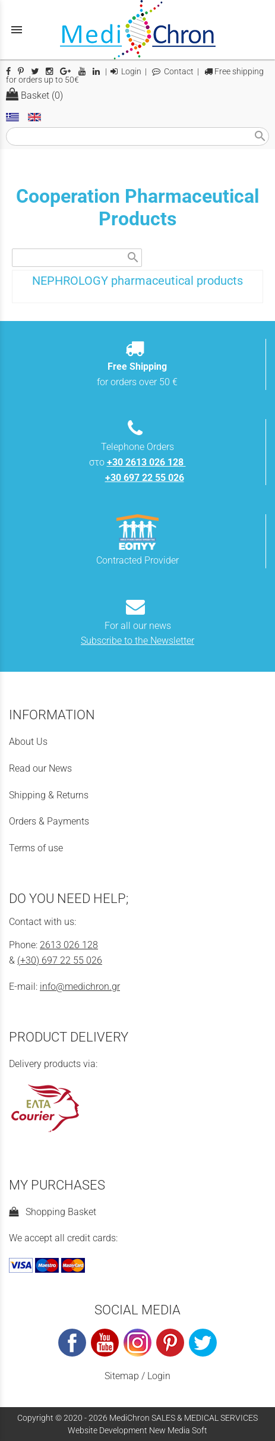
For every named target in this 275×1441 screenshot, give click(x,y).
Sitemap (122, 1376)
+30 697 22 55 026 (144, 477)
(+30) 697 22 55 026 (59, 960)
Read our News (40, 768)
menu (17, 30)
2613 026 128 (69, 945)
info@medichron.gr (80, 986)
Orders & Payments (49, 821)
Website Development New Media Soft (137, 1430)
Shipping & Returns (48, 795)
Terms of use (36, 848)
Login (125, 72)
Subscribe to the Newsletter (137, 640)
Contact (173, 72)
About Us (28, 741)
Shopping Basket (52, 1211)
